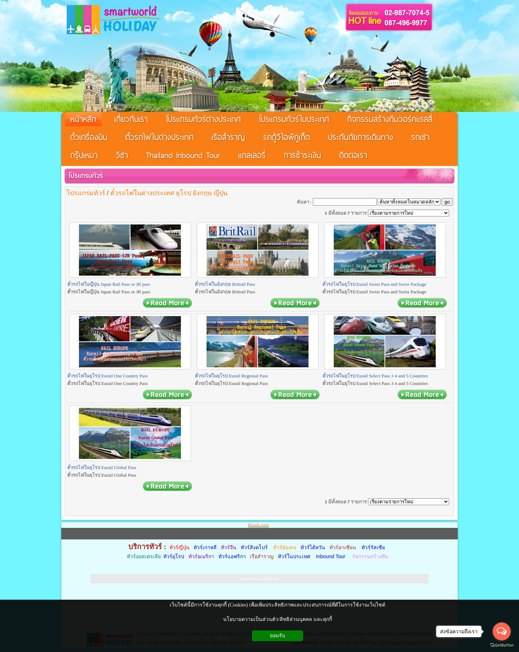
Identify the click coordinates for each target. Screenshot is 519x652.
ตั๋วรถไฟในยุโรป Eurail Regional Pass (231, 375)
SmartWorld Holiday (259, 578)
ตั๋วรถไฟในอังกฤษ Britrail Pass (225, 284)
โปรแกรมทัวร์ (85, 175)
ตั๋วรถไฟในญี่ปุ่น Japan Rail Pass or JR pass (108, 284)
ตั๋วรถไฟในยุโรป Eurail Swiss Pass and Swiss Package (374, 284)
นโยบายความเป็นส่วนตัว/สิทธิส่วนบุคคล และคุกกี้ (277, 619)
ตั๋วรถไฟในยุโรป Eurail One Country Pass (107, 375)
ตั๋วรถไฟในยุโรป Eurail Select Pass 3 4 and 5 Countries (375, 375)
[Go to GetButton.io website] (501, 645)
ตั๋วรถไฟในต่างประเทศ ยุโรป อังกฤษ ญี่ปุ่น (168, 193)
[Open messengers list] (502, 631)
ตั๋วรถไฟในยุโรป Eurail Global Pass (101, 467)
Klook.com (258, 525)
